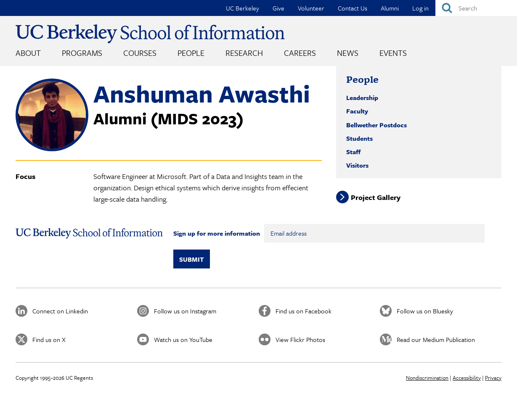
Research (244, 52)
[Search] (476, 8)
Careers (300, 52)
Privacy (493, 377)
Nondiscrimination (427, 377)
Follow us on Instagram (185, 310)
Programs (82, 52)
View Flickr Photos (300, 339)
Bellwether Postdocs (376, 124)
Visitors (357, 165)
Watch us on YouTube (183, 339)
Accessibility (467, 377)
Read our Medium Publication (436, 339)
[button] (52, 148)
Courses (139, 52)
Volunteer (311, 8)
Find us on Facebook (303, 310)
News (347, 52)
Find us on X (49, 339)
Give (278, 8)
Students (359, 138)
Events (393, 52)
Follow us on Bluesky (425, 310)
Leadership (362, 97)
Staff (353, 151)
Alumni (390, 8)
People (191, 52)
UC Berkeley (242, 8)
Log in (420, 8)
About (28, 52)
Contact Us (352, 8)
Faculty (357, 111)
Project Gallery (375, 197)
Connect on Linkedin (60, 310)
